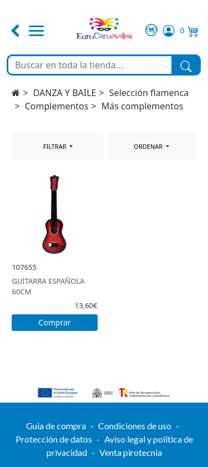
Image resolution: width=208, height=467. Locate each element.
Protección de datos (54, 439)
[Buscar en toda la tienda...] (90, 65)
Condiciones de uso (134, 425)
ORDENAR (149, 146)
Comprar (54, 322)
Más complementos (143, 106)
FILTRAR (55, 146)
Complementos (57, 106)
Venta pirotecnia (130, 452)
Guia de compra (56, 425)
